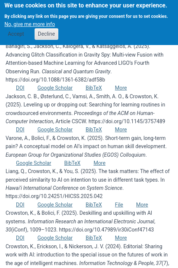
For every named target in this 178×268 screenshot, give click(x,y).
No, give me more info (29, 20)
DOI (20, 88)
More (121, 88)
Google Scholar (55, 88)
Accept (16, 30)
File (119, 205)
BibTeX (93, 88)
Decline (46, 30)
